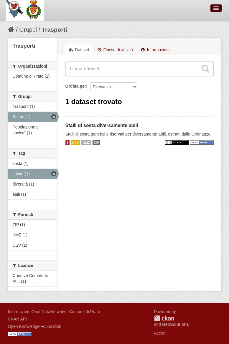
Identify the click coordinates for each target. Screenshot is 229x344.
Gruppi (28, 29)
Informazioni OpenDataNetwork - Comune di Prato (54, 311)
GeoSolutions (175, 324)
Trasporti (54, 29)
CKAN (164, 318)
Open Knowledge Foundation (34, 326)
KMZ (86, 143)
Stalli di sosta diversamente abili (101, 125)
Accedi (160, 333)
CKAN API (17, 319)
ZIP (96, 143)
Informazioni (155, 49)
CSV (75, 143)
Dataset (79, 49)
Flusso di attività (115, 49)
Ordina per (75, 86)
